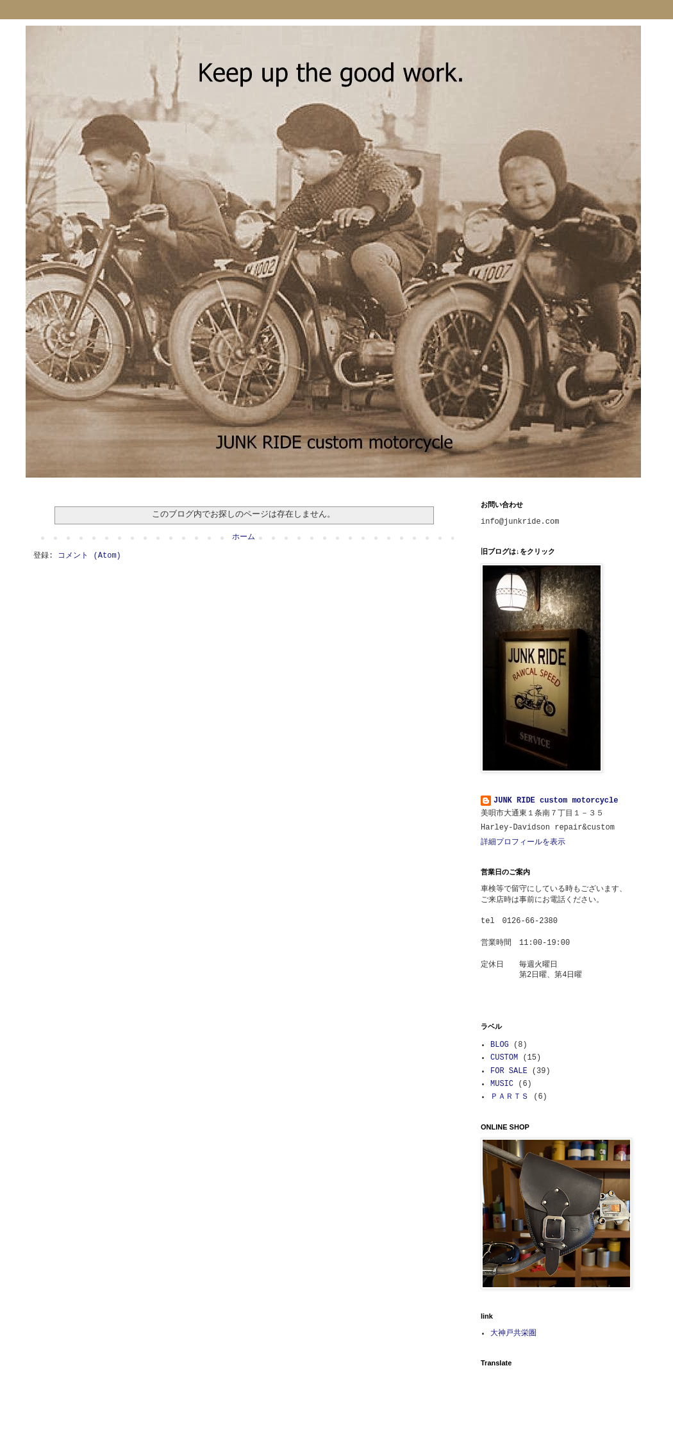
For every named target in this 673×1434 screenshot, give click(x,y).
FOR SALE (509, 1071)
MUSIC (501, 1084)
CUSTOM (504, 1057)
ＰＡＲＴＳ (509, 1096)
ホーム (243, 537)
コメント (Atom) (89, 555)
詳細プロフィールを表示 (523, 842)
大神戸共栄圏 (513, 1333)
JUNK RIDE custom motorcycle (556, 800)
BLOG (499, 1044)
